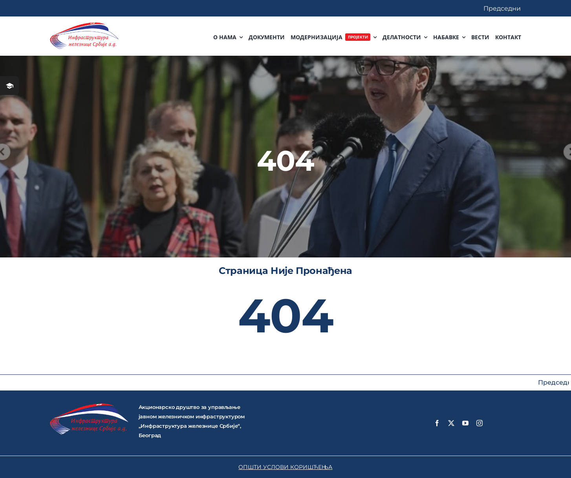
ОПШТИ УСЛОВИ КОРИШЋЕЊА (285, 467)
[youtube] (465, 423)
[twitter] (451, 423)
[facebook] (437, 423)
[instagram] (479, 423)
